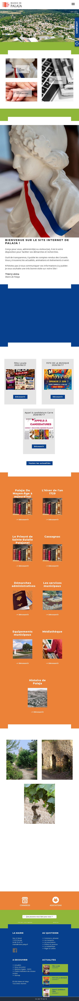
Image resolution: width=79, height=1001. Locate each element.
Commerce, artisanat (51, 938)
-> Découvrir (22, 520)
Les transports (49, 940)
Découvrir (20, 397)
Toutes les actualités (39, 463)
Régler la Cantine (50, 948)
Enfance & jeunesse (51, 944)
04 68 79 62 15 (17, 942)
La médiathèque (49, 946)
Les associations (49, 942)
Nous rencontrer (20, 967)
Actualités (18, 965)
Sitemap (17, 975)
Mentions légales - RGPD (23, 969)
